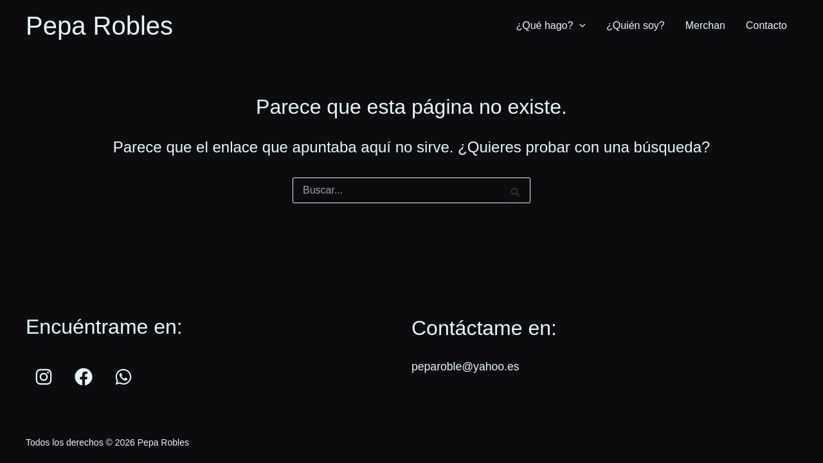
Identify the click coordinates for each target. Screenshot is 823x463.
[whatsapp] (125, 377)
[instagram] (46, 377)
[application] (579, 25)
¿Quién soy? (635, 25)
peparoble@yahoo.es (466, 366)
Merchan (705, 25)
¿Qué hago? (551, 25)
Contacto (766, 25)
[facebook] (85, 377)
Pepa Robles (99, 26)
